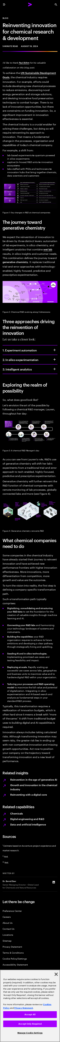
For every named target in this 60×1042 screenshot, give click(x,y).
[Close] (56, 974)
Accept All (30, 1014)
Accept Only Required (30, 1024)
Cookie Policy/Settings (15, 958)
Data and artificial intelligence (28, 824)
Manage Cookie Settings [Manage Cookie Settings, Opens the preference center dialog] (30, 1033)
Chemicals (16, 813)
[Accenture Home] (30, 4)
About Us (7, 922)
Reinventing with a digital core (28, 794)
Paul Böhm (24, 62)
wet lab (47, 249)
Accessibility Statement (15, 964)
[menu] (4, 4)
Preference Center (12, 910)
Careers (7, 916)
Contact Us (8, 928)
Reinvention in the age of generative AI (33, 779)
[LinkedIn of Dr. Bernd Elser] (53, 882)
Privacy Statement (12, 946)
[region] (30, 1006)
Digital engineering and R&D (27, 819)
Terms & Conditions (13, 952)
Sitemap (7, 940)
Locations (8, 934)
